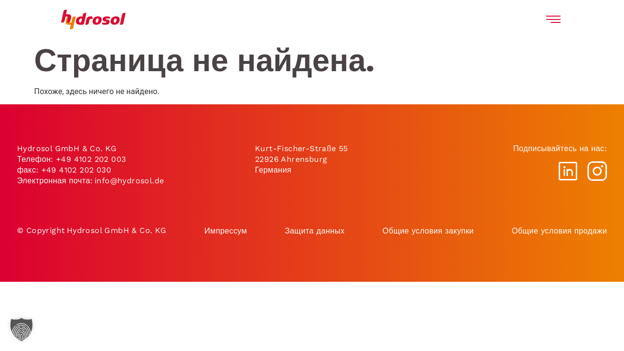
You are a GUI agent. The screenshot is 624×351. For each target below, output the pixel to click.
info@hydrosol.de (128, 180)
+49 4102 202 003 (91, 159)
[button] (21, 329)
